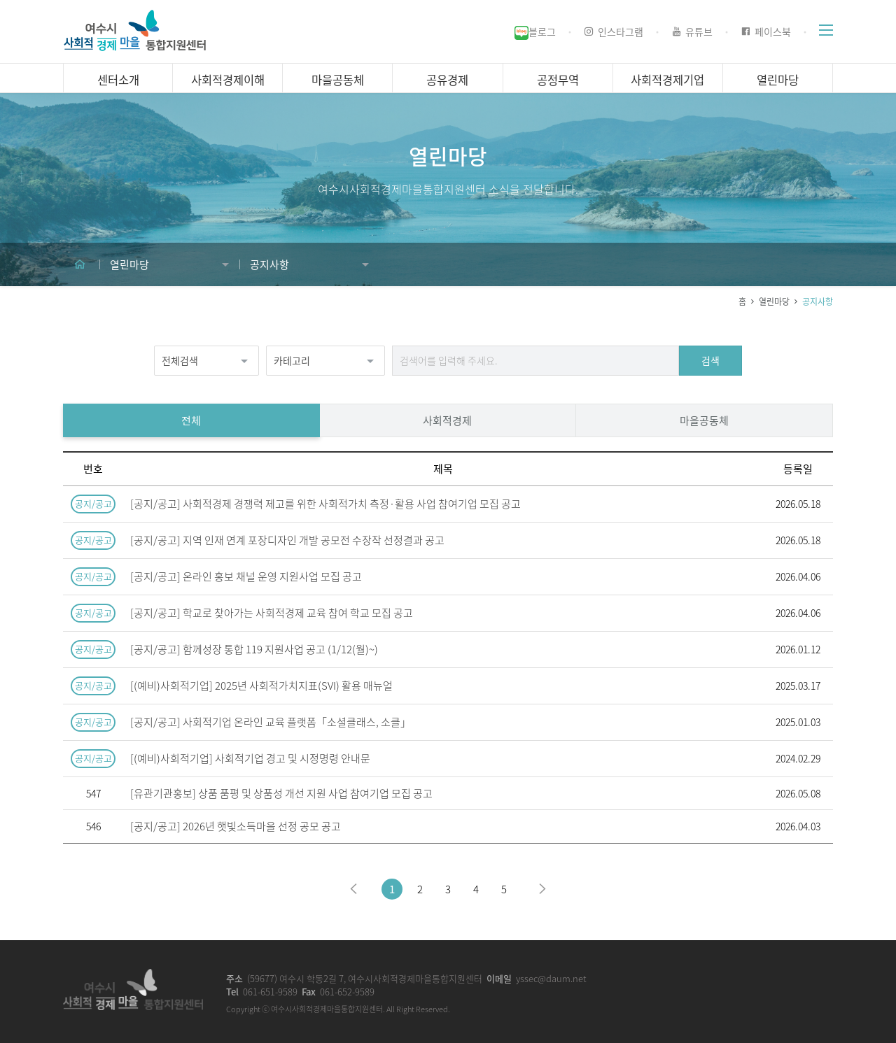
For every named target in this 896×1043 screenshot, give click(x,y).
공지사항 (817, 307)
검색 (710, 366)
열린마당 (774, 307)
